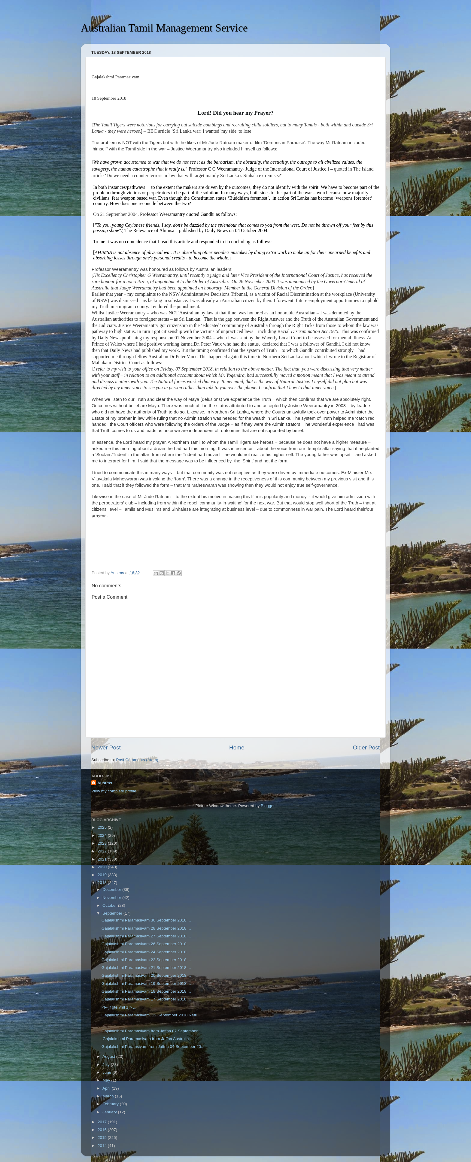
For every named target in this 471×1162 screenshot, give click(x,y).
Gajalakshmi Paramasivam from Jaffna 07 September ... (152, 1031)
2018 (103, 882)
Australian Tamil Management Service (164, 28)
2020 (103, 867)
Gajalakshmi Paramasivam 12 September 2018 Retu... (151, 1015)
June (107, 1072)
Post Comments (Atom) (137, 760)
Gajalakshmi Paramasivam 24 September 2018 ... (146, 952)
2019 (103, 875)
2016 (103, 1129)
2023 (103, 843)
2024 (103, 835)
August (109, 1056)
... (103, 1023)
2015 (103, 1137)
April (107, 1088)
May (106, 1080)
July (106, 1064)
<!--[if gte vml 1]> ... (119, 1007)
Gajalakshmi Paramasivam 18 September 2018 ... (146, 991)
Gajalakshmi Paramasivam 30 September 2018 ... (146, 920)
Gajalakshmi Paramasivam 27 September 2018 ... (146, 936)
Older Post (366, 747)
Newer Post (106, 747)
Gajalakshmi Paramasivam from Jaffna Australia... (147, 1038)
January (110, 1112)
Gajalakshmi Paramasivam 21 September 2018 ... (146, 967)
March (108, 1096)
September (112, 913)
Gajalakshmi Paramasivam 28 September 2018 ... (146, 928)
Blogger (268, 805)
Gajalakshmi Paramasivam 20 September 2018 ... (146, 975)
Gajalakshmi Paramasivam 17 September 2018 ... (146, 999)
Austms (104, 783)
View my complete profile (113, 791)
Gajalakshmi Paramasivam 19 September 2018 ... (146, 983)
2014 (103, 1145)
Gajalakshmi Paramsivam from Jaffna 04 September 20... (153, 1046)
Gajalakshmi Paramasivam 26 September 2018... (146, 944)
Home (236, 747)
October (110, 905)
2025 (103, 827)
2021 (103, 859)
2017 (103, 1122)
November (112, 897)
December (112, 889)
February (111, 1104)
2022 (103, 851)
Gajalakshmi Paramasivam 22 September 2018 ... (146, 960)
